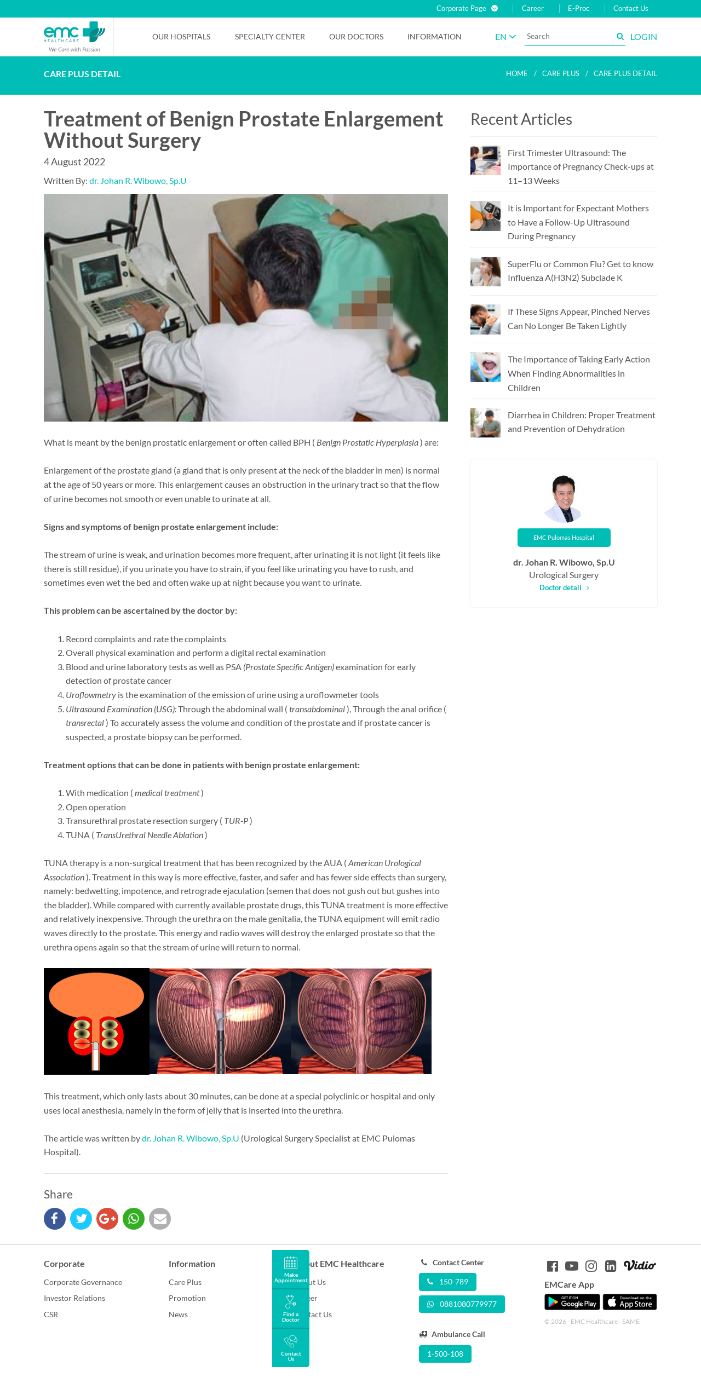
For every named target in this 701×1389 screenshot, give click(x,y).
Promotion (187, 1297)
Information (434, 36)
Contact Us (630, 8)
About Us (310, 1282)
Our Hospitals (181, 36)
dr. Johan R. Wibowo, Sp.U (138, 180)
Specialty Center (270, 36)
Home (517, 73)
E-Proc (578, 8)
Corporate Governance (83, 1282)
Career (533, 8)
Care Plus (185, 1282)
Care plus (560, 73)
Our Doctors (356, 36)
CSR (51, 1314)
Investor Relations (74, 1297)
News (178, 1314)
